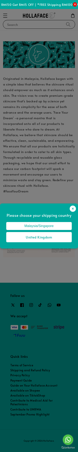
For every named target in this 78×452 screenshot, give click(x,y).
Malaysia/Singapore (39, 226)
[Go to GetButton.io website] (68, 447)
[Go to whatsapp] (68, 439)
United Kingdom (39, 237)
